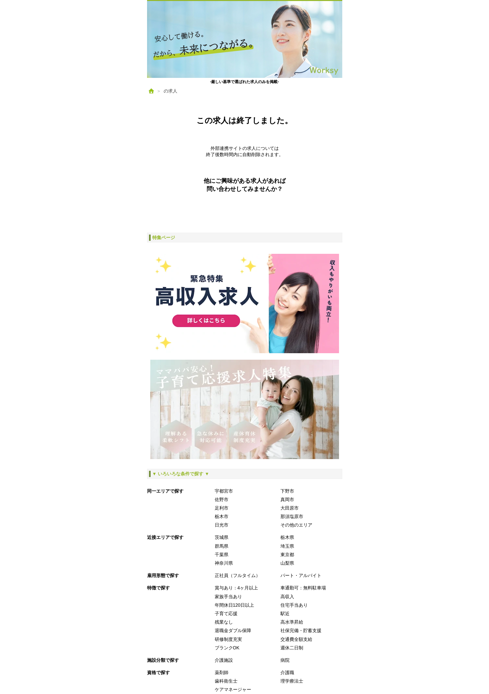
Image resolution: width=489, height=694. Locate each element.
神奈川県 (224, 563)
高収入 (287, 596)
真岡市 (287, 499)
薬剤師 (221, 672)
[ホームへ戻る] (244, 39)
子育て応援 (226, 613)
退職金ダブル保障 (233, 630)
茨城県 (221, 537)
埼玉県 (287, 546)
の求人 (170, 91)
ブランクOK (227, 647)
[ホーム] (151, 91)
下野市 (287, 491)
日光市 (221, 525)
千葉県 (221, 554)
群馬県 (221, 546)
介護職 (287, 672)
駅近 (285, 613)
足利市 (221, 508)
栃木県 (287, 537)
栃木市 (221, 516)
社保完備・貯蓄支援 (300, 630)
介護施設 (224, 660)
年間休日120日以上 (234, 605)
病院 (285, 660)
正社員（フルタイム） (237, 575)
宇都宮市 (224, 491)
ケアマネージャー (233, 689)
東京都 (287, 554)
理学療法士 (291, 681)
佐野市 (221, 499)
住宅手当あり (294, 605)
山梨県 (287, 563)
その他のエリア (296, 525)
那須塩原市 (291, 516)
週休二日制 (291, 647)
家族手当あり (228, 596)
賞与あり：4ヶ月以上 (236, 587)
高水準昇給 (291, 622)
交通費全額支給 (296, 639)
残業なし (224, 622)
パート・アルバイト (300, 575)
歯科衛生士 (226, 681)
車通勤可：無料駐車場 (303, 587)
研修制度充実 (228, 639)
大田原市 (289, 508)
